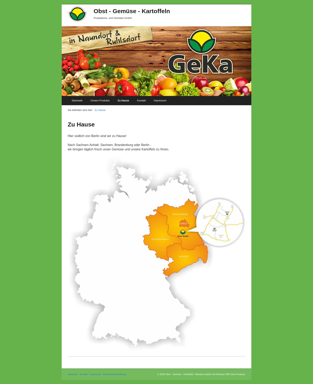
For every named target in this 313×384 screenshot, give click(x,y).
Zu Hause (123, 100)
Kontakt (141, 100)
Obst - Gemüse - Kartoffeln (132, 11)
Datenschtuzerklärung (114, 374)
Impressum (160, 100)
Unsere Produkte (100, 100)
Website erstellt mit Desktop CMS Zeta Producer (220, 374)
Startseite (77, 100)
